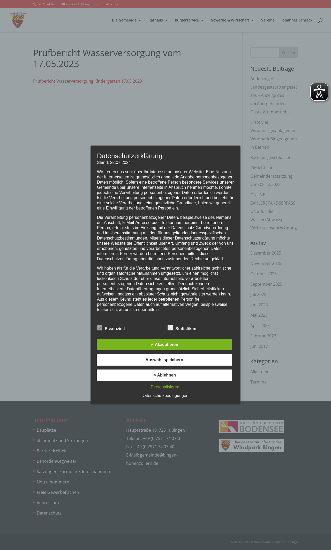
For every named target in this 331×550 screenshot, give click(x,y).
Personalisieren (165, 387)
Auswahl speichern (164, 360)
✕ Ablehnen (164, 375)
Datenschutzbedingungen (164, 395)
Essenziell (111, 328)
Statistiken (182, 328)
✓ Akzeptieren (164, 344)
